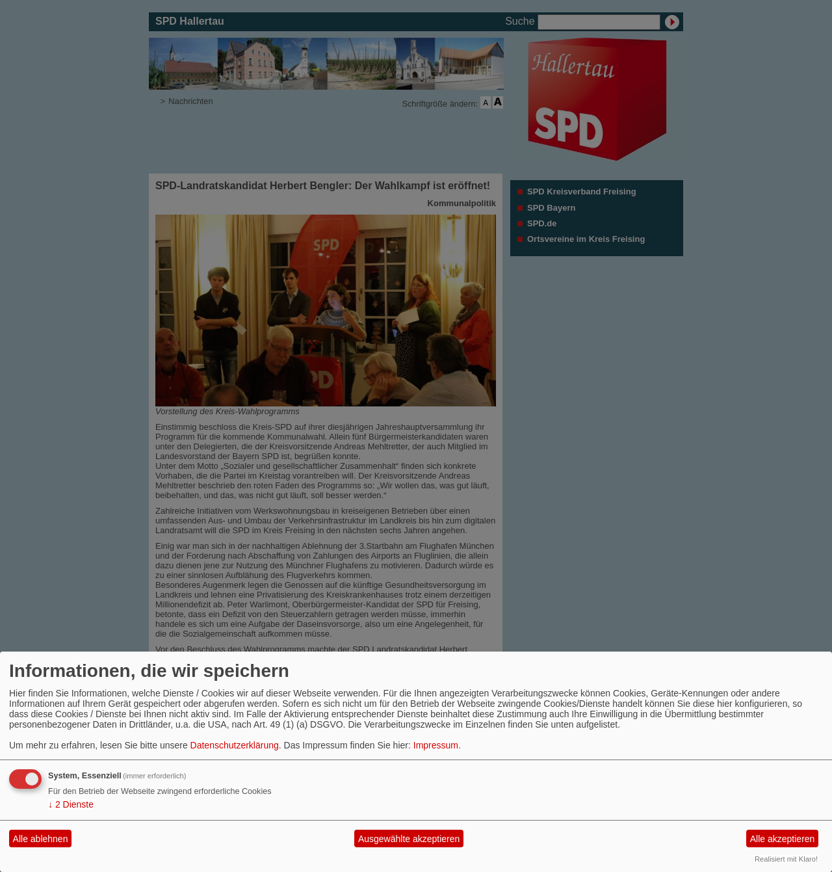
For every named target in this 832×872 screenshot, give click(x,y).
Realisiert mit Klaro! (786, 859)
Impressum (435, 745)
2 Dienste (71, 804)
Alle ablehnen (40, 839)
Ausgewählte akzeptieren (409, 839)
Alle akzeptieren (782, 839)
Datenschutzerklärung (234, 745)
